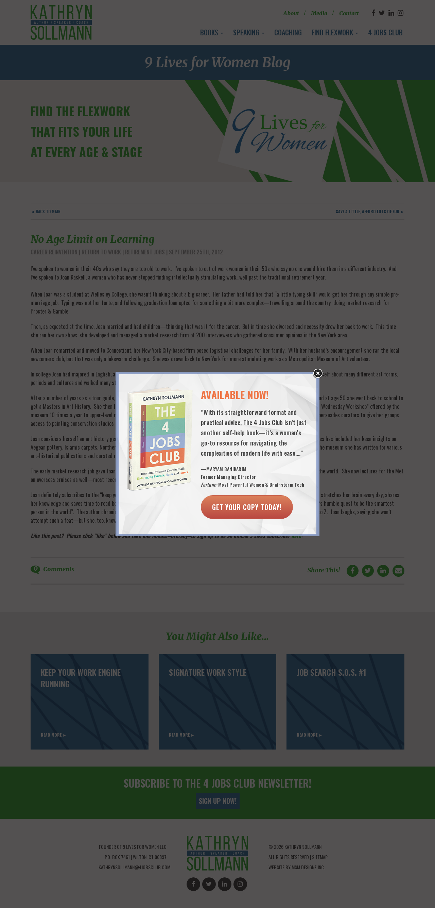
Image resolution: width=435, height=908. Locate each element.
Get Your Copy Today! (247, 507)
